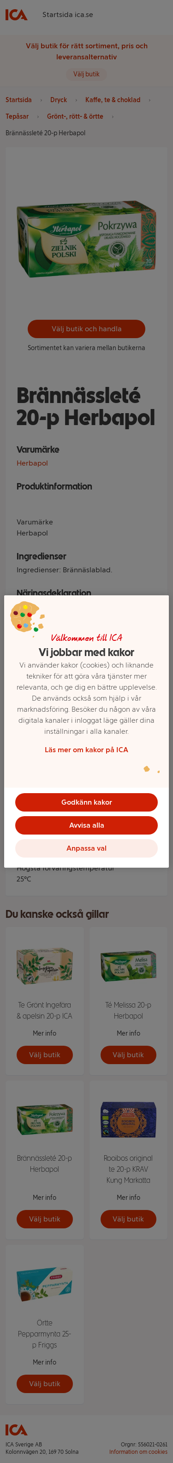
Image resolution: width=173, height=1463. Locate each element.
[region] (86, 731)
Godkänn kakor (86, 802)
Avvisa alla (86, 825)
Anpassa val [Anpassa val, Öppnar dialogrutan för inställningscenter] (86, 848)
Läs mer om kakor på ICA (86, 749)
